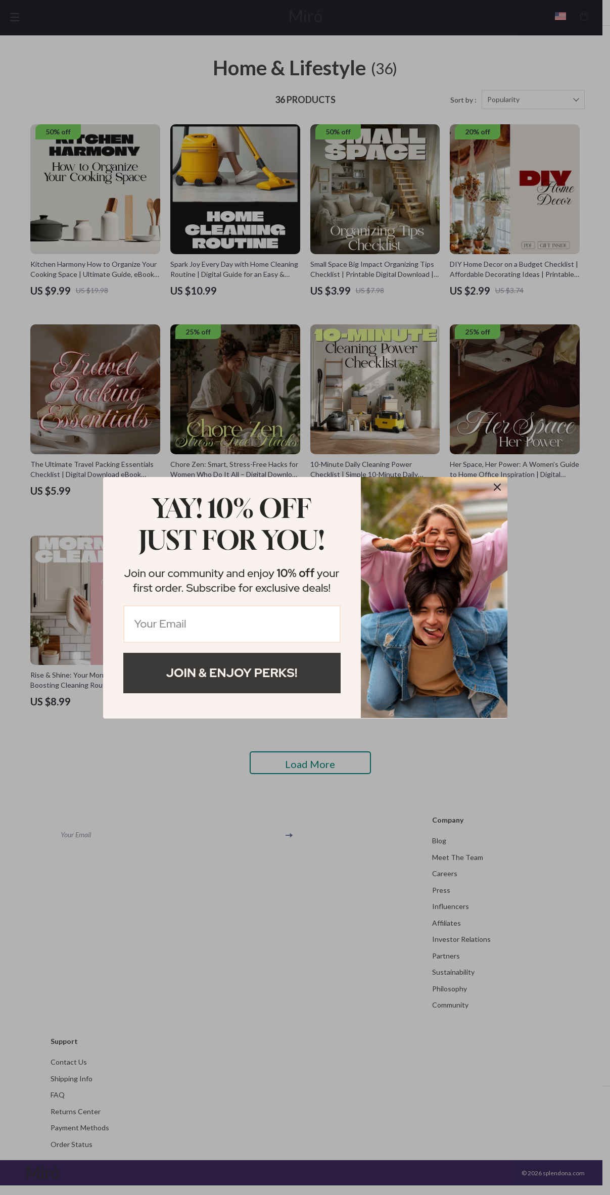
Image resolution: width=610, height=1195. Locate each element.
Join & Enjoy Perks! (232, 673)
